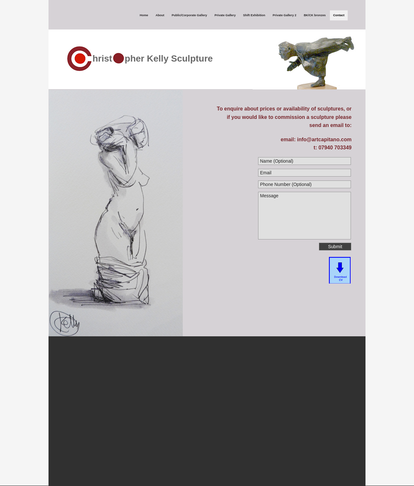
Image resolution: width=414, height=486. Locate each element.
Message (304, 215)
